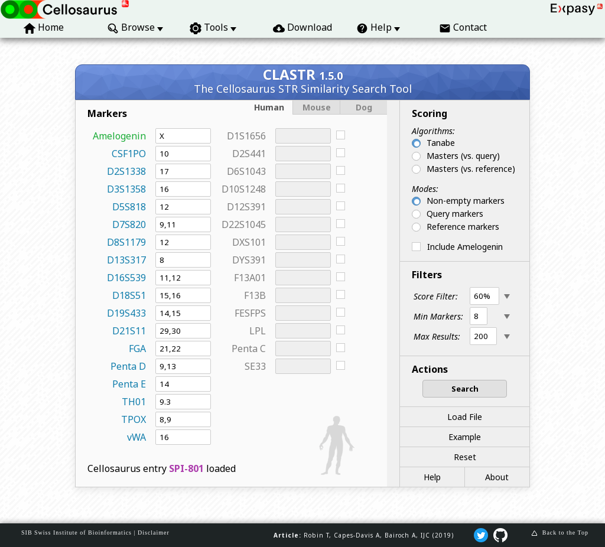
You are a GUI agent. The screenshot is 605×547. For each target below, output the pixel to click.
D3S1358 (126, 189)
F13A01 (250, 277)
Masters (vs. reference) (471, 168)
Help (432, 477)
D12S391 (246, 206)
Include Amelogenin (465, 246)
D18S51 (129, 295)
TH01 (134, 401)
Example (464, 436)
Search (465, 388)
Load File (464, 416)
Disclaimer (154, 532)
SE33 (255, 366)
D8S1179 (126, 242)
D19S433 (126, 313)
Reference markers (463, 226)
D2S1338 (126, 171)
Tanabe (441, 142)
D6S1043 (246, 171)
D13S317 (126, 259)
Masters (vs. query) (463, 155)
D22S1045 (244, 224)
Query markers (455, 213)
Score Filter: (436, 296)
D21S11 (129, 330)
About (497, 477)
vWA (136, 437)
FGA (137, 348)
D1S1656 (246, 135)
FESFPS (250, 313)
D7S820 (129, 224)
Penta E (129, 383)
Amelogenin (119, 135)
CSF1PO (129, 153)
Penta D (128, 366)
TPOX (133, 419)
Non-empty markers (466, 200)
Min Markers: (438, 316)
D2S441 (249, 153)
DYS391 (249, 259)
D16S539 (126, 277)
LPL (257, 330)
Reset (465, 457)
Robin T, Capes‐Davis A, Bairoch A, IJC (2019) (379, 535)
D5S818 (129, 206)
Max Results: (437, 336)
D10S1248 (244, 189)
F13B (255, 295)
